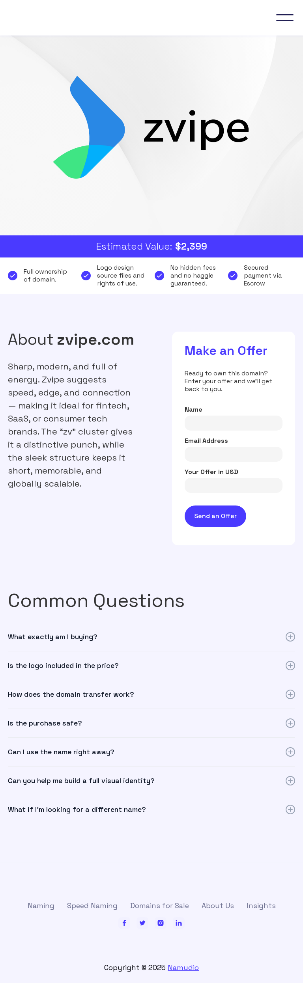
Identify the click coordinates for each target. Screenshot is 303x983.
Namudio (183, 967)
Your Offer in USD (211, 472)
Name (193, 410)
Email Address (206, 441)
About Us (218, 905)
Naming (41, 905)
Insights (261, 905)
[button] (285, 17)
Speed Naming (92, 905)
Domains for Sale (159, 905)
